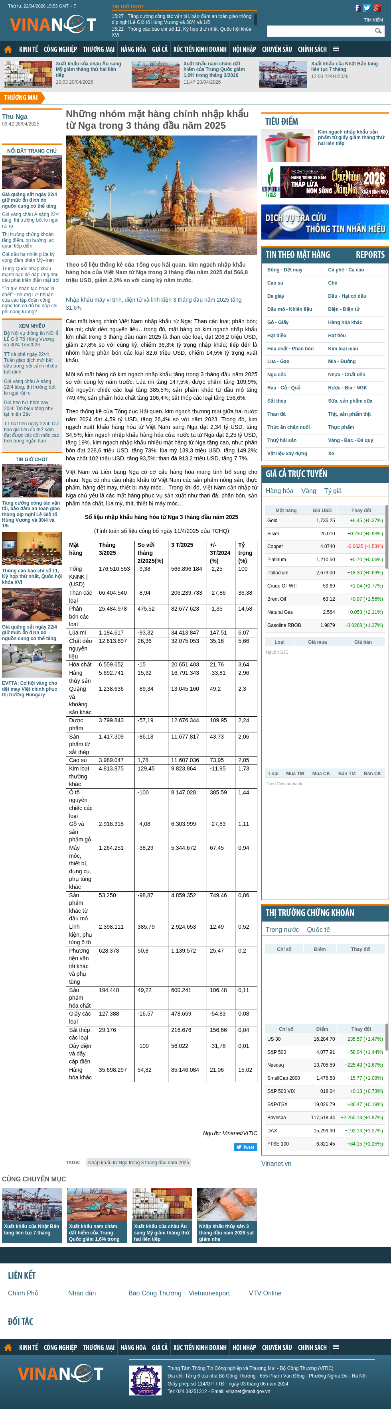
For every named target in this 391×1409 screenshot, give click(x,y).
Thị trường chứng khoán (310, 913)
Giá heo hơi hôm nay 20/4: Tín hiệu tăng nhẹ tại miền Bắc (28, 408)
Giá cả (160, 50)
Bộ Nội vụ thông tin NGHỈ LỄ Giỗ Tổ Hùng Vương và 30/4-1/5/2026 (31, 339)
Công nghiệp (60, 50)
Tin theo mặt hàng (298, 255)
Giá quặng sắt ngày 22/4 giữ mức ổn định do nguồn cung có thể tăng (29, 200)
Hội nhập (244, 50)
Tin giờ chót (128, 7)
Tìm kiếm (373, 20)
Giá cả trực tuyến (296, 474)
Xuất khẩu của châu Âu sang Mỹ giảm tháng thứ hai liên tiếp (88, 69)
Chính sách (312, 50)
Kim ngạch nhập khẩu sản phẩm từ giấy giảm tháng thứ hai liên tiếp (351, 137)
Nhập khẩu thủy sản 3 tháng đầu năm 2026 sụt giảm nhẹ (226, 1233)
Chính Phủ (23, 1293)
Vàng (308, 490)
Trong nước (282, 929)
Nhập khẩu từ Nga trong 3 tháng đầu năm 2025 (138, 1162)
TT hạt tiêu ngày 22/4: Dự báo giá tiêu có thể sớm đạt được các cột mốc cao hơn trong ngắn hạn (31, 432)
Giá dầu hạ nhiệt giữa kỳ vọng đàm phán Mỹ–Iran (28, 257)
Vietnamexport (209, 1293)
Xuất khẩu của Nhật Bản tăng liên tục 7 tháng (344, 66)
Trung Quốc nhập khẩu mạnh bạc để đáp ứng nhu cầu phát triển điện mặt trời (30, 274)
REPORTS (370, 255)
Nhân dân (82, 1293)
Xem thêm (336, 49)
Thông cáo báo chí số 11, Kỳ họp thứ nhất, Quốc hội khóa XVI (181, 31)
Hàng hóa (133, 50)
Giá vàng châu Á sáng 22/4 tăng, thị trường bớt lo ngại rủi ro (31, 220)
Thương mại (99, 50)
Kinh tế (28, 50)
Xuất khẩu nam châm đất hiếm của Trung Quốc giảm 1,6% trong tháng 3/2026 (214, 69)
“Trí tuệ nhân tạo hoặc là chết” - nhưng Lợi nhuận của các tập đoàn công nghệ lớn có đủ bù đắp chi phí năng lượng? (29, 300)
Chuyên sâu (277, 50)
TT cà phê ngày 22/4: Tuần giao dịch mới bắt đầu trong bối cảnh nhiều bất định (30, 363)
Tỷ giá (333, 490)
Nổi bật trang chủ (32, 151)
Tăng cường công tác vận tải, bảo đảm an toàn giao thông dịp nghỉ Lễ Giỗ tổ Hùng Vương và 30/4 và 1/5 (181, 19)
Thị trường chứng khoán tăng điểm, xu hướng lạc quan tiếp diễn (28, 240)
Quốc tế (318, 929)
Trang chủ (8, 49)
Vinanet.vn (276, 1163)
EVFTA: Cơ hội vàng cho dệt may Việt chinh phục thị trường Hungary (29, 689)
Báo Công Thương (155, 1293)
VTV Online (265, 1293)
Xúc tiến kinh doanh (200, 50)
